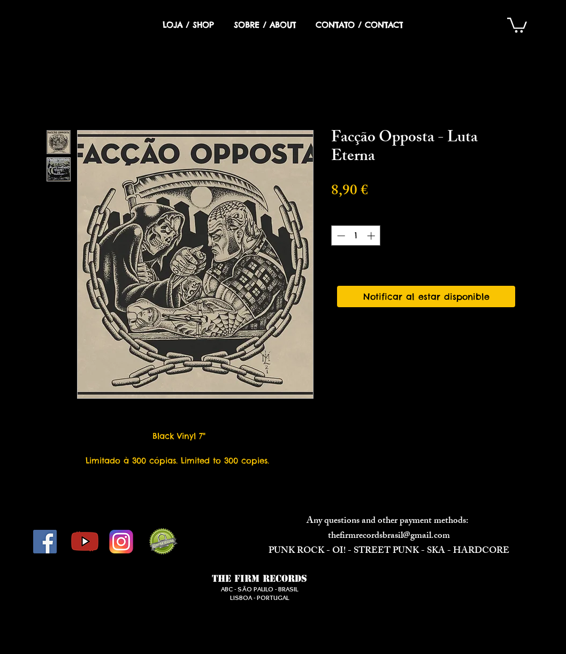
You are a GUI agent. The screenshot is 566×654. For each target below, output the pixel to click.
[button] (517, 24)
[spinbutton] (356, 236)
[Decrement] (340, 236)
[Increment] (372, 236)
